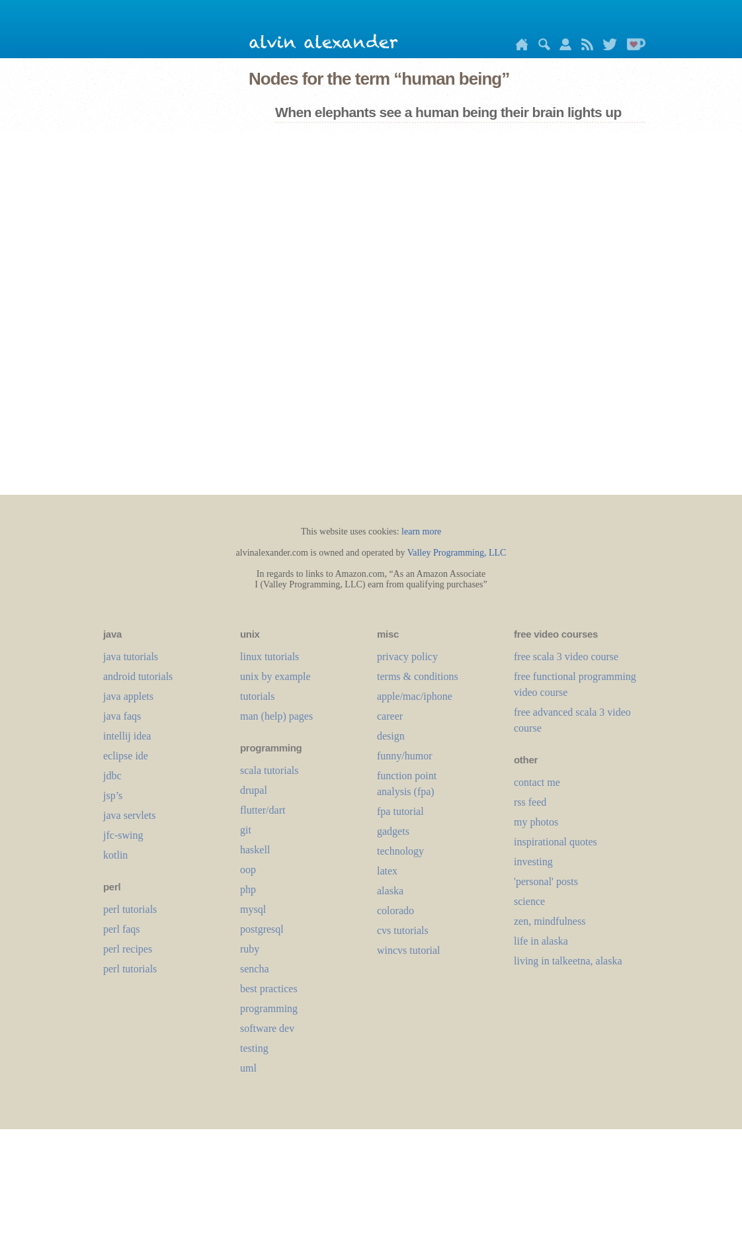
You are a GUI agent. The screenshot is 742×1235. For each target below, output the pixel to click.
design (391, 736)
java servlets (129, 815)
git (245, 829)
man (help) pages (276, 716)
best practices (269, 988)
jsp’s (112, 795)
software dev (267, 1028)
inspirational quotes (555, 841)
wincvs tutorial (408, 950)
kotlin (115, 855)
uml (248, 1068)
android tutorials (138, 676)
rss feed (530, 802)
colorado (395, 910)
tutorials (257, 696)
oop (248, 869)
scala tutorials (269, 770)
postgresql (262, 929)
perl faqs (121, 929)
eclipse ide (125, 755)
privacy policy (407, 656)
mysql (253, 909)
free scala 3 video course (566, 656)
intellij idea (127, 736)
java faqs (122, 716)
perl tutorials (130, 909)
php (248, 889)
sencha (254, 968)
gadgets (393, 831)
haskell (255, 849)
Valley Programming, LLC (457, 553)
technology (400, 851)
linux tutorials (269, 656)
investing (533, 861)
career (390, 716)
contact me (537, 782)
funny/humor (405, 755)
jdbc (112, 775)
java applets (128, 696)
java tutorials (130, 656)
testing (254, 1048)
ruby (249, 949)
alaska (390, 890)
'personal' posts (546, 881)
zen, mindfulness (549, 921)
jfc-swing (123, 835)
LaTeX (387, 870)
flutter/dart (262, 810)
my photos (536, 822)
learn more (421, 531)
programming (269, 1008)
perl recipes (127, 949)
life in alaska (541, 941)
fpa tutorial (400, 811)
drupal (253, 790)
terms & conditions (417, 676)
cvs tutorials (403, 930)
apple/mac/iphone (414, 696)
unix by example (275, 676)
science (529, 901)
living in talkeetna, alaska (568, 960)
